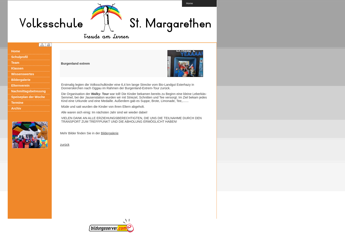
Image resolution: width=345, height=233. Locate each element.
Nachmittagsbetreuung (28, 91)
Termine (17, 102)
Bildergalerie (20, 80)
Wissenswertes (22, 74)
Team (15, 62)
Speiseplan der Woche (28, 97)
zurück (64, 144)
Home (189, 3)
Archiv (16, 108)
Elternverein (20, 85)
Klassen (17, 68)
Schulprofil (19, 57)
